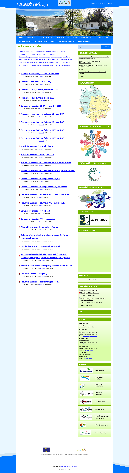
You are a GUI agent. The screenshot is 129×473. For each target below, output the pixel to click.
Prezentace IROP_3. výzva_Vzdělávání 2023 (39, 89)
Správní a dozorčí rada (25, 60)
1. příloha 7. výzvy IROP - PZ (88, 295)
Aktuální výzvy (63, 38)
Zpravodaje (22, 68)
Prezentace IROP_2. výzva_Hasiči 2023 (37, 98)
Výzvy (32, 62)
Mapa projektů (84, 42)
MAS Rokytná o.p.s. (101, 425)
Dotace (48, 51)
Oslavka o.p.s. (99, 409)
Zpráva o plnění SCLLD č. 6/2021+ (90, 290)
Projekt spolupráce (42, 54)
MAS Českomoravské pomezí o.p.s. (102, 417)
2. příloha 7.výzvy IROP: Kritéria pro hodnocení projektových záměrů (93, 299)
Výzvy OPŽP (67, 62)
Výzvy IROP (40, 62)
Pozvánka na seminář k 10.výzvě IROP (37, 146)
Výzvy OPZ (58, 62)
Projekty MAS (103, 38)
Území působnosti (24, 62)
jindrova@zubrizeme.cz (89, 344)
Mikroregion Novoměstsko (99, 386)
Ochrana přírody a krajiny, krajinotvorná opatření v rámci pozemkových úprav (45, 237)
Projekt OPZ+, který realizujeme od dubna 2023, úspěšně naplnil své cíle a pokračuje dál (94, 58)
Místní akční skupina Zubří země (68, 466)
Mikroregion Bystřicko (99, 378)
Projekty (52, 54)
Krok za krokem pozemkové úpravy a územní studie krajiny (46, 265)
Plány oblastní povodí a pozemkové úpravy (39, 227)
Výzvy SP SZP (31, 65)
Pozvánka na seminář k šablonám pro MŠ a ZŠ (40, 281)
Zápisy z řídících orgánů (63, 65)
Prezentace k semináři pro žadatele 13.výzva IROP (42, 114)
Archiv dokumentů (66, 42)
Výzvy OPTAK (49, 62)
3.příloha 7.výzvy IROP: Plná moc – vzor (91, 302)
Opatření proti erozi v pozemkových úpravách (40, 246)
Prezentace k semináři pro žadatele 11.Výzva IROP (42, 130)
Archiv (82, 76)
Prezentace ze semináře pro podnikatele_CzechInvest (44, 186)
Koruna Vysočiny (100, 433)
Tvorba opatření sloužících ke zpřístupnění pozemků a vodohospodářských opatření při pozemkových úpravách (45, 256)
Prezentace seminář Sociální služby (36, 81)
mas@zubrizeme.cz (88, 350)
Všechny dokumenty (24, 51)
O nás (21, 38)
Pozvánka (31, 54)
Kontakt (110, 3)
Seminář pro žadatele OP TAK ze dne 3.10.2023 (41, 106)
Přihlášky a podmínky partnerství (28, 57)
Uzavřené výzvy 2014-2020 (44, 42)
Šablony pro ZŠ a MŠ (54, 60)
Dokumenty (31, 38)
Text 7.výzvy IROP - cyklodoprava (90, 293)
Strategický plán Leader (40, 60)
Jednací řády (56, 51)
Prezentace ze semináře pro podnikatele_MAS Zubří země (46, 162)
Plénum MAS (23, 54)
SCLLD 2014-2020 (24, 42)
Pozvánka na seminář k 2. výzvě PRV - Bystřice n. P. (43, 203)
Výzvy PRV (22, 65)
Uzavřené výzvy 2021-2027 (83, 38)
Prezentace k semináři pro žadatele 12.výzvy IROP (42, 122)
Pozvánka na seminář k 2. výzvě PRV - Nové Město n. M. (45, 194)
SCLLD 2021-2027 (47, 38)
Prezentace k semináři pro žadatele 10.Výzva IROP (42, 138)
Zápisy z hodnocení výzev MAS (46, 65)
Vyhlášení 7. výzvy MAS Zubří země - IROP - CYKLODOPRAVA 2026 (90, 62)
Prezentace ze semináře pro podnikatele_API (40, 178)
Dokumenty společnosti (37, 51)
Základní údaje (101, 3)
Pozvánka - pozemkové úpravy (34, 273)
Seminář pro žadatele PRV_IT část (35, 211)
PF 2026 (81, 69)
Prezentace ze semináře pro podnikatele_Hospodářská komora (48, 170)
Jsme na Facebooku (87, 230)
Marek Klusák (66, 469)
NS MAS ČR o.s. (100, 401)
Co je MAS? (92, 3)
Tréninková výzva (66, 60)
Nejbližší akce (85, 275)
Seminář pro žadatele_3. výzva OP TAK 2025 (40, 73)
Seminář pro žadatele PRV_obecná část (38, 219)
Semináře (41, 76)
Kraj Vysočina (99, 370)
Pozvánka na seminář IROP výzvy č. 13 (37, 154)
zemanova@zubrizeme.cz (90, 336)
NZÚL (63, 51)
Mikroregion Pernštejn (99, 394)
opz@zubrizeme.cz (88, 358)
